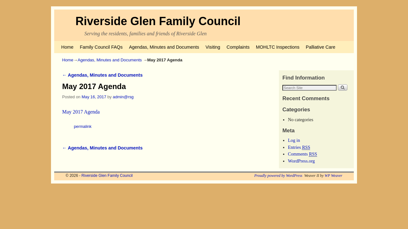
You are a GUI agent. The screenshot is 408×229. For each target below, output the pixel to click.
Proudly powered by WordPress (278, 175)
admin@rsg (123, 96)
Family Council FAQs (101, 47)
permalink (82, 126)
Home (67, 47)
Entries (299, 147)
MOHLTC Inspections (278, 47)
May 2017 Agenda (81, 111)
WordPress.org (301, 160)
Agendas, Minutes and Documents (164, 47)
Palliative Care (320, 47)
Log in (294, 140)
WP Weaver (333, 175)
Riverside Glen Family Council (158, 21)
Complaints (238, 47)
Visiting (213, 47)
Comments (302, 154)
